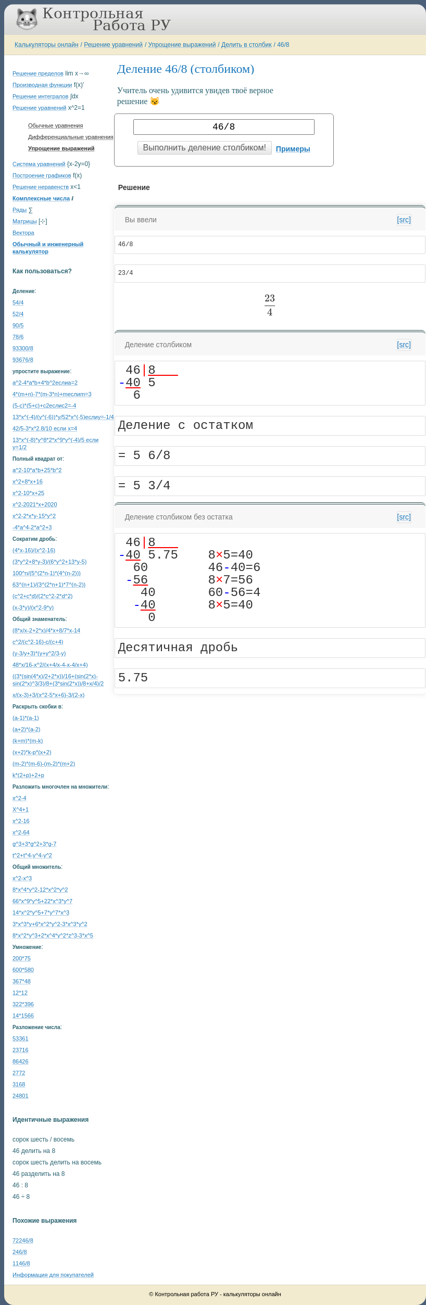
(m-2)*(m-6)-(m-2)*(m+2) (43, 764)
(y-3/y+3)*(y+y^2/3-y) (39, 653)
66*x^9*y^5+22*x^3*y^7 (42, 901)
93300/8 (22, 348)
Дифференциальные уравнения (71, 137)
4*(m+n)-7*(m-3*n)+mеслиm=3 (52, 394)
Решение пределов (38, 73)
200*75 (21, 958)
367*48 (21, 981)
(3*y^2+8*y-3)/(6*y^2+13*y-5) (49, 562)
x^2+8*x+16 (27, 481)
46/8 (283, 44)
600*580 (23, 970)
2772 (18, 1073)
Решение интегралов (40, 96)
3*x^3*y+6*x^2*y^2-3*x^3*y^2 (49, 924)
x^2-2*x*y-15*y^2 (34, 516)
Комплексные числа (41, 198)
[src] (404, 220)
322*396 (23, 1004)
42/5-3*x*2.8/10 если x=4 (44, 428)
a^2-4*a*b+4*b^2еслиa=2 (45, 382)
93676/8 (22, 360)
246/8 (19, 1252)
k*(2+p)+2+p (28, 775)
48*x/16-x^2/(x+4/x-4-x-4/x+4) (50, 665)
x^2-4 (19, 798)
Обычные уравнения (55, 125)
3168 (18, 1084)
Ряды (19, 210)
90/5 (17, 325)
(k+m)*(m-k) (27, 741)
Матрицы (24, 221)
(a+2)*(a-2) (26, 729)
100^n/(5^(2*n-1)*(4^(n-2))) (46, 573)
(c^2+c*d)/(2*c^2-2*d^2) (42, 596)
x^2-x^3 (22, 878)
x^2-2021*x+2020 (34, 504)
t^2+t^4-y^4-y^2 (32, 855)
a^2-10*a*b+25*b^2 (36, 470)
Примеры (293, 149)
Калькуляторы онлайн (47, 44)
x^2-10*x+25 (28, 493)
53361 (20, 1038)
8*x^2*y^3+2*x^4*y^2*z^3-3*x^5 (52, 935)
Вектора (23, 233)
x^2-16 (21, 821)
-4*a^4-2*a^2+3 (32, 527)
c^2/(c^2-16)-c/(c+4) (37, 642)
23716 (20, 1050)
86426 (20, 1061)
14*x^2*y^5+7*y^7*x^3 (40, 912)
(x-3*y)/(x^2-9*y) (33, 607)
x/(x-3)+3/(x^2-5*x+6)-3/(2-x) (48, 695)
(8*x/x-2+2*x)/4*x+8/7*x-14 (46, 630)
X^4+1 (20, 809)
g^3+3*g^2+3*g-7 (34, 844)
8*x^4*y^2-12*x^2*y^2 (40, 889)
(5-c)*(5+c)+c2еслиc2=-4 (44, 405)
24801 (20, 1096)
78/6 (17, 337)
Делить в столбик (246, 44)
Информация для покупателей (53, 1275)
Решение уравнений (113, 44)
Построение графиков (41, 175)
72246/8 (22, 1240)
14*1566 (23, 1015)
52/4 (17, 314)
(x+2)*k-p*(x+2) (32, 752)
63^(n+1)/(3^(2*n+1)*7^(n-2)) (48, 584)
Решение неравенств (40, 187)
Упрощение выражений (182, 44)
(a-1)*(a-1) (25, 718)
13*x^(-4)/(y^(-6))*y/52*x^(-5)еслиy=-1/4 (63, 417)
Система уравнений (38, 164)
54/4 (17, 302)
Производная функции (42, 85)
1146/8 (21, 1263)
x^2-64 (21, 832)
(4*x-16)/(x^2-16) (33, 550)
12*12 (20, 993)
